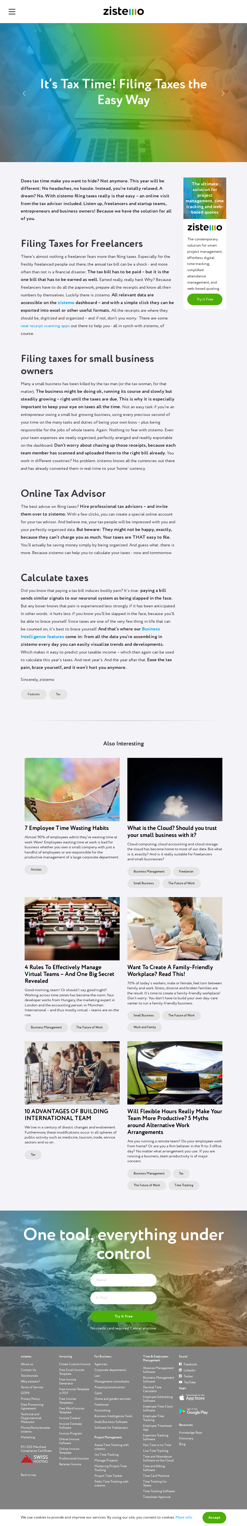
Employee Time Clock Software (158, 1408)
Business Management (149, 871)
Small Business (144, 883)
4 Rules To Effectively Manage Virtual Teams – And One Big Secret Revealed (69, 974)
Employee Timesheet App (157, 1427)
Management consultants (111, 1381)
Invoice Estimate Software (70, 1425)
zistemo (66, 302)
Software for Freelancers (111, 1427)
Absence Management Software (158, 1370)
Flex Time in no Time (157, 1445)
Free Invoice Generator (67, 1381)
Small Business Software (111, 1422)
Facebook (188, 1364)
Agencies (100, 1364)
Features (34, 694)
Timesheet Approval (157, 1497)
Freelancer (186, 871)
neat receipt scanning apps (45, 326)
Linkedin (187, 1370)
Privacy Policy (30, 1398)
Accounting (102, 1410)
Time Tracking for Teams (155, 1483)
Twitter (186, 1376)
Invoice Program (70, 1433)
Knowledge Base (190, 1432)
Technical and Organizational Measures (31, 1418)
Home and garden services (112, 1398)
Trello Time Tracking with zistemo (111, 1483)
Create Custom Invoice (75, 1364)
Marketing (28, 1437)
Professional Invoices (74, 1458)
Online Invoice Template (69, 1450)
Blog (182, 1444)
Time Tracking (183, 1185)
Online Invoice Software (69, 1441)
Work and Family (145, 1027)
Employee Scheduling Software (158, 1398)
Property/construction (109, 1387)
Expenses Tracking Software (155, 1437)
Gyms (98, 1393)
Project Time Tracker (108, 1475)
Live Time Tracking (155, 1450)
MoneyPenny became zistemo (35, 1429)
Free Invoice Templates (67, 1400)
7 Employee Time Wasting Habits (67, 828)
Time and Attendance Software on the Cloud (158, 1458)
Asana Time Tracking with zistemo (111, 1447)
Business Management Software (158, 1379)
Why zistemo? (30, 1381)
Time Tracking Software (159, 1491)
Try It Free (204, 299)
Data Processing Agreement (32, 1406)
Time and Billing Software (154, 1468)
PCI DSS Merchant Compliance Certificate (36, 1448)
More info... (185, 1517)
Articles (36, 869)
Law (97, 1375)
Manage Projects (106, 1460)
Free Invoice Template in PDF (74, 1391)
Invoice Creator (69, 1418)
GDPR (25, 1393)
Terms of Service (32, 1387)
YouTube (187, 1382)
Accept (214, 1518)
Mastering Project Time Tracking (110, 1468)
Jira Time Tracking (106, 1454)
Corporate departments (110, 1370)
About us (27, 1364)
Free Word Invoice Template (71, 1410)
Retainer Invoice (70, 1464)
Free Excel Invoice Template (71, 1371)
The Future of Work (181, 883)
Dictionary (186, 1438)
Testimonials (29, 1375)
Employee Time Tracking (153, 1418)
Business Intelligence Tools (113, 1416)
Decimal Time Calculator (152, 1389)
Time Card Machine (156, 1475)
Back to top (28, 1475)
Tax (58, 694)
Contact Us (28, 1370)
